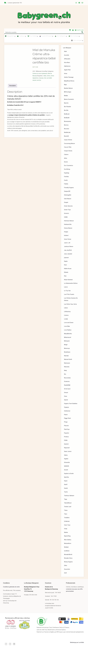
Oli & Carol (67, 389)
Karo (65, 265)
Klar (65, 276)
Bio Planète (67, 106)
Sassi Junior (68, 451)
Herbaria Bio (68, 224)
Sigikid (66, 458)
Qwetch (66, 444)
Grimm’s (66, 213)
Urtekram (67, 521)
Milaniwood (67, 337)
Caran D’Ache (68, 140)
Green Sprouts (68, 206)
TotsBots (66, 517)
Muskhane (67, 352)
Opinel (66, 400)
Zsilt (65, 573)
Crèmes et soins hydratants (39, 73)
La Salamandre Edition (71, 283)
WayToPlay (67, 536)
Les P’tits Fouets (69, 294)
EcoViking (67, 169)
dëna (65, 158)
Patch (66, 414)
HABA (66, 217)
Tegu (65, 499)
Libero (66, 308)
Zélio (65, 565)
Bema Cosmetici (69, 99)
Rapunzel (67, 447)
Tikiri (65, 514)
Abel (65, 51)
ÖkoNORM (67, 385)
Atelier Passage (68, 77)
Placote (66, 425)
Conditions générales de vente (11, 587)
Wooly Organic (68, 562)
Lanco (66, 287)
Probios (66, 436)
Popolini (66, 433)
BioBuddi (66, 117)
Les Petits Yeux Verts (70, 304)
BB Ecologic (67, 92)
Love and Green (68, 322)
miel (45, 78)
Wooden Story (68, 558)
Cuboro (66, 154)
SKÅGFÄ (66, 466)
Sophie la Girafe (69, 473)
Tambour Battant (69, 495)
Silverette (67, 462)
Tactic (66, 492)
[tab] (12, 86)
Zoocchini (67, 569)
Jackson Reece (68, 246)
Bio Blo (66, 110)
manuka (41, 78)
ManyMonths (68, 333)
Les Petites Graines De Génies (71, 299)
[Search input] (43, 32)
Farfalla (66, 176)
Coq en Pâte (67, 147)
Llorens (66, 315)
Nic (65, 374)
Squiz (65, 481)
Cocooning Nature (69, 143)
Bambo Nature (68, 88)
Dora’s (66, 162)
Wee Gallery (67, 539)
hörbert (66, 235)
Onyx (65, 396)
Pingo (66, 422)
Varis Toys (67, 525)
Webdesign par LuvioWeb (77, 642)
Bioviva (66, 125)
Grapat (66, 202)
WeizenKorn (67, 543)
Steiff (65, 484)
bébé (44, 76)
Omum (66, 392)
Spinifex (66, 477)
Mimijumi (67, 341)
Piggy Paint (67, 418)
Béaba (66, 95)
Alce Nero (67, 62)
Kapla (65, 261)
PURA (65, 440)
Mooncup (67, 348)
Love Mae (67, 326)
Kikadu (66, 272)
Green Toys (67, 209)
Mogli (65, 344)
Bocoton (66, 128)
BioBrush (67, 114)
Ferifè (66, 180)
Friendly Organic (69, 187)
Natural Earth (68, 359)
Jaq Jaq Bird (68, 250)
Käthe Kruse (67, 268)
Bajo (65, 84)
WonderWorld (68, 554)
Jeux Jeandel (68, 254)
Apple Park (67, 70)
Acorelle (66, 55)
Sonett (66, 470)
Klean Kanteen (68, 279)
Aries (65, 73)
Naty (65, 370)
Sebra (66, 455)
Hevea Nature (68, 228)
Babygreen (44, 17)
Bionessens (67, 121)
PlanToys (67, 429)
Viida (65, 528)
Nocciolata (67, 378)
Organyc (66, 407)
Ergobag (66, 173)
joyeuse (66, 257)
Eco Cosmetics (68, 165)
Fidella (66, 184)
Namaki (66, 356)
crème (48, 76)
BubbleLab (67, 132)
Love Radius (67, 330)
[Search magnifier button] (82, 32)
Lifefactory (67, 311)
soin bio (39, 80)
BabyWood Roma (69, 81)
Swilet (66, 488)
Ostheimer (67, 411)
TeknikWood (67, 503)
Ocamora (67, 381)
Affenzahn (67, 59)
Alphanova (67, 66)
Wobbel (66, 547)
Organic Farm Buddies (70, 403)
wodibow (66, 551)
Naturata (66, 367)
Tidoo (66, 510)
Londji (66, 319)
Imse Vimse (67, 239)
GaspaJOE (67, 191)
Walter (66, 532)
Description (12, 85)
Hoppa (66, 232)
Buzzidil (66, 136)
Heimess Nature (69, 221)
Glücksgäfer (67, 195)
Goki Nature (67, 198)
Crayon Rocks (68, 151)
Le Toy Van (67, 290)
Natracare (67, 363)
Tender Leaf (67, 506)
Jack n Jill (67, 243)
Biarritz (66, 103)
